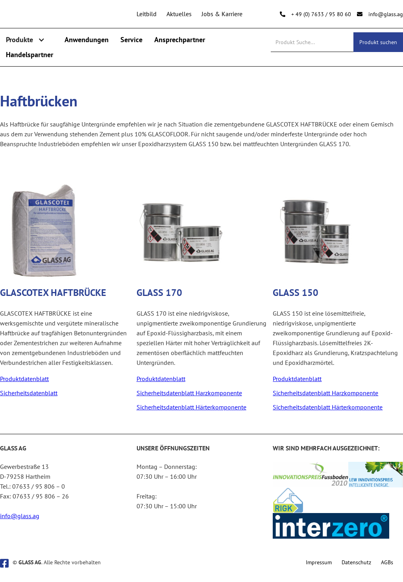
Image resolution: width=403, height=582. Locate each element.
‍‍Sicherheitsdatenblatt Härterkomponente (191, 407)
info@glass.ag (19, 516)
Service (131, 39)
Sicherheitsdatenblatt (28, 393)
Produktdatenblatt (24, 379)
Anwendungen (87, 39)
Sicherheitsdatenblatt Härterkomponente (328, 407)
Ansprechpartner (179, 39)
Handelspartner (29, 54)
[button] (29, 40)
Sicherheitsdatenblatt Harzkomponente (189, 393)
